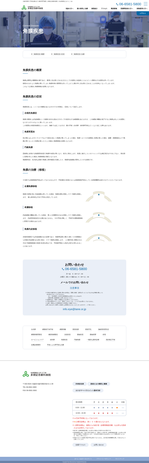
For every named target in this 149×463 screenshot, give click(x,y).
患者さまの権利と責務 (98, 384)
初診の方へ (69, 8)
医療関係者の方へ (127, 8)
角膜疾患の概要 (39, 54)
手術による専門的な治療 (55, 345)
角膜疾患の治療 (79, 54)
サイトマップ (119, 459)
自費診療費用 (35, 345)
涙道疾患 (68, 334)
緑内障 (52, 339)
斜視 (104, 334)
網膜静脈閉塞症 (36, 334)
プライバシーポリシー (103, 459)
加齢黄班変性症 (104, 329)
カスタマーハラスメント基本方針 (88, 390)
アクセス (104, 8)
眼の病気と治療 (82, 8)
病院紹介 (94, 8)
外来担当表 (80, 384)
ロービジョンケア (37, 339)
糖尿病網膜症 (53, 334)
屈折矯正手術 (111, 339)
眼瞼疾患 (81, 334)
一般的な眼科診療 (93, 339)
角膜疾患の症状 (59, 54)
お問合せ (143, 13)
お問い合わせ (99, 445)
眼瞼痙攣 (93, 334)
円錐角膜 (77, 339)
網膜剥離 (63, 329)
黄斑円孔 (89, 329)
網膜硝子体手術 (47, 329)
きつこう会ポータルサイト (83, 459)
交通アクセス (80, 445)
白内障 (33, 329)
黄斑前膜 (76, 329)
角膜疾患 (64, 339)
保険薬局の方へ (142, 8)
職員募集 (114, 8)
